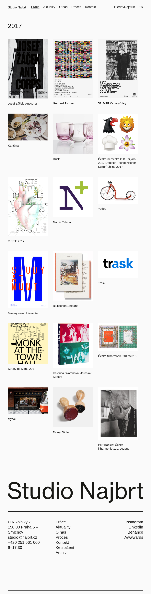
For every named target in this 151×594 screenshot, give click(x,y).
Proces (62, 537)
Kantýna (13, 145)
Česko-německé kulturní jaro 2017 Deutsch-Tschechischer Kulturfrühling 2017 (117, 162)
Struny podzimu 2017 (22, 368)
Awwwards (133, 537)
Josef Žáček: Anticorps (23, 103)
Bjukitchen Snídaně (65, 305)
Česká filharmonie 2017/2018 (117, 356)
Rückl (56, 159)
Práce (61, 522)
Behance (135, 532)
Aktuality (63, 527)
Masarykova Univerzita (23, 313)
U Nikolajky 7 (19, 522)
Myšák (12, 419)
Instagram (134, 522)
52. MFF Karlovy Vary (112, 103)
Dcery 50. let (61, 432)
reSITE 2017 (16, 241)
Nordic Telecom (63, 222)
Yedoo (102, 208)
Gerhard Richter (63, 103)
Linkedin (135, 527)
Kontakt (62, 542)
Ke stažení (65, 547)
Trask (101, 283)
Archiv (61, 552)
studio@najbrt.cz (22, 537)
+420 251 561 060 (24, 542)
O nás (61, 532)
